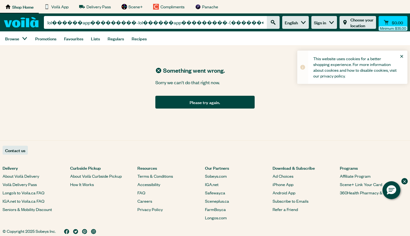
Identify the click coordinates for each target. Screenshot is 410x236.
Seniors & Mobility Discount (27, 209)
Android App (284, 193)
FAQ (141, 193)
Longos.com (216, 218)
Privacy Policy (150, 209)
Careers (144, 201)
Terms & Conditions (155, 176)
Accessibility (148, 184)
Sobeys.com (216, 176)
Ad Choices (283, 176)
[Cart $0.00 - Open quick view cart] (393, 22)
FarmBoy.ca (215, 209)
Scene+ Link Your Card (361, 184)
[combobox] (155, 22)
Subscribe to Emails (290, 201)
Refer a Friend (285, 209)
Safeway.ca (215, 193)
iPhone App (283, 184)
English (295, 22)
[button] (391, 190)
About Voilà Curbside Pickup (96, 176)
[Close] (401, 56)
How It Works (82, 184)
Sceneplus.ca (217, 201)
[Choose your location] (358, 22)
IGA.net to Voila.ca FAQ (24, 201)
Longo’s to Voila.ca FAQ (24, 193)
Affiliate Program (355, 176)
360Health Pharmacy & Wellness (369, 193)
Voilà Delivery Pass (20, 184)
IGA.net (211, 184)
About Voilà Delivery (21, 176)
